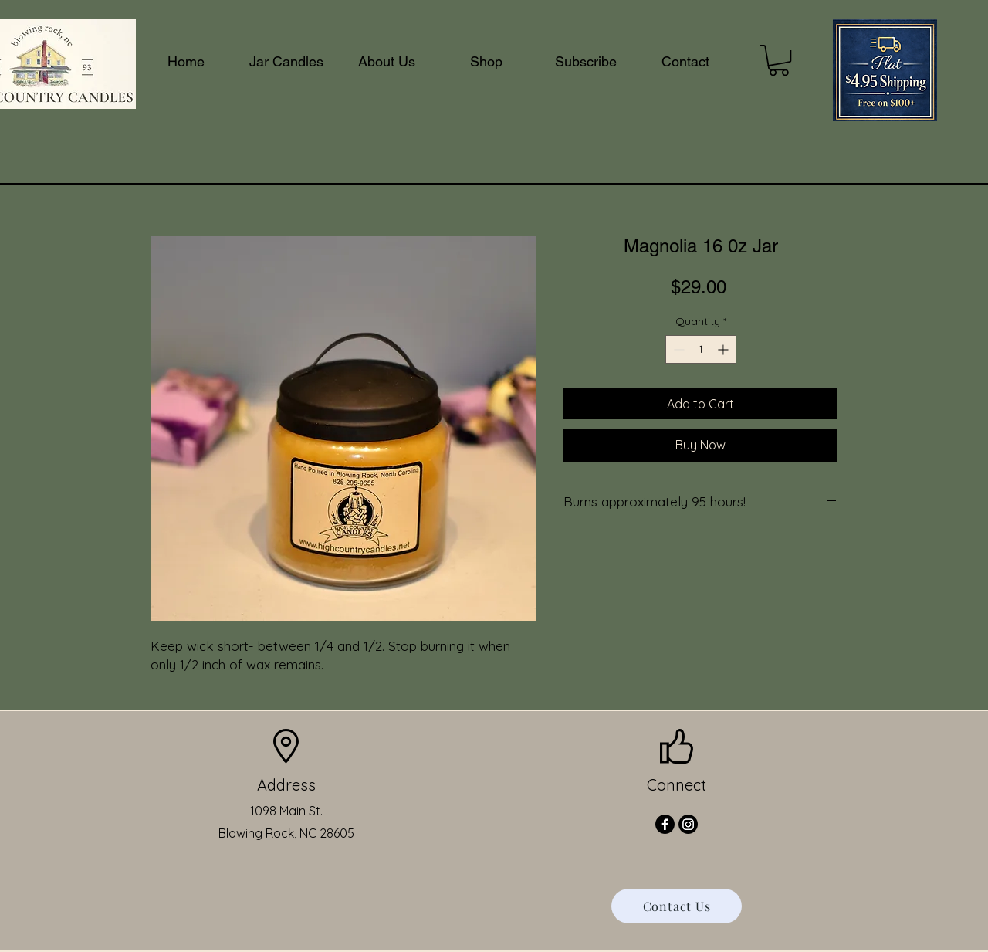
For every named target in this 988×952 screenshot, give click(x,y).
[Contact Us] (676, 906)
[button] (778, 60)
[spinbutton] (701, 349)
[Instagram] (688, 824)
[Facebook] (665, 824)
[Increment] (724, 349)
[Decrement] (677, 349)
